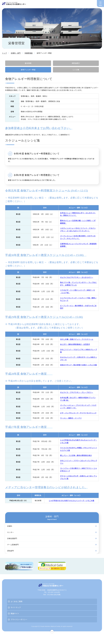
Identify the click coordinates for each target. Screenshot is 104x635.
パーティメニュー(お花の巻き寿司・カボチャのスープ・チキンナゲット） (77, 237)
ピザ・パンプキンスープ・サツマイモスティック (78, 413)
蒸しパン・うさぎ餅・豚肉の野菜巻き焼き (76, 455)
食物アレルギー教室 (28, 69)
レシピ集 (76, 69)
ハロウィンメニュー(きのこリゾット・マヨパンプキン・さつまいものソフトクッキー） (78, 229)
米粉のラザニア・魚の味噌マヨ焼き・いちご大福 (78, 365)
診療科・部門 (16, 53)
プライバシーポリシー (19, 620)
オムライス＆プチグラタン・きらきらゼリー (76, 277)
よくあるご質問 (16, 602)
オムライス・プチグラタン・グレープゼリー (76, 392)
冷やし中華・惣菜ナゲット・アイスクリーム (76, 339)
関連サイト (15, 614)
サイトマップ (16, 608)
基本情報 (28, 63)
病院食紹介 (76, 63)
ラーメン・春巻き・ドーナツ (71, 418)
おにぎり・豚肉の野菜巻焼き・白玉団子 (75, 344)
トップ (4, 53)
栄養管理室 (29, 53)
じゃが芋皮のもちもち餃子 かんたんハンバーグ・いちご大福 (71, 500)
